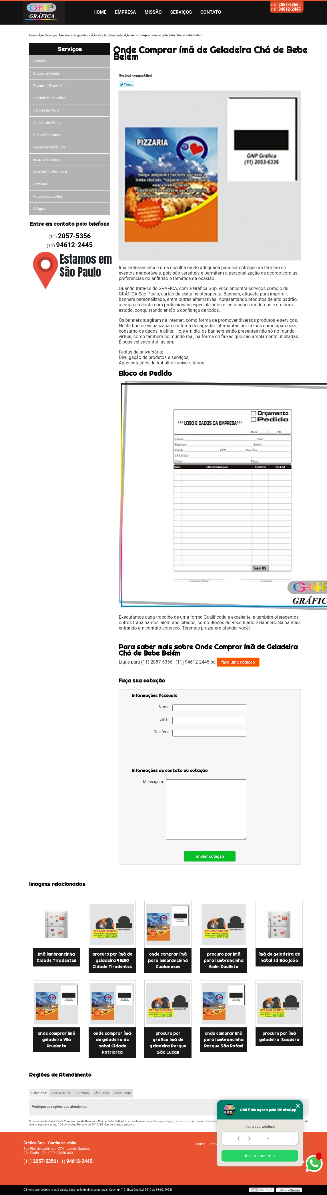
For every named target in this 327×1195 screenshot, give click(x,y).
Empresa (125, 12)
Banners (39, 61)
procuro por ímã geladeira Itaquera (279, 1036)
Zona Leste (122, 1093)
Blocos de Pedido (46, 74)
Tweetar (126, 84)
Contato (210, 12)
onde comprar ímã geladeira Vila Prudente (56, 1040)
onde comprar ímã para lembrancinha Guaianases (168, 960)
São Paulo (101, 1093)
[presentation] (168, 753)
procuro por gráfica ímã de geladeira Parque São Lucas (167, 1043)
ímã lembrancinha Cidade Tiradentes (56, 957)
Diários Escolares (46, 135)
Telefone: (200, 733)
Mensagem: (194, 809)
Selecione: (39, 1093)
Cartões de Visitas (47, 123)
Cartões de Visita (46, 110)
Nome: (202, 707)
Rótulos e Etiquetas (48, 196)
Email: (202, 720)
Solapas (39, 209)
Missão (153, 12)
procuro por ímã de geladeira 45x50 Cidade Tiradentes (112, 960)
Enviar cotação (210, 856)
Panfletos (40, 184)
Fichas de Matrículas (49, 147)
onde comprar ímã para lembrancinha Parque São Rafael (224, 1040)
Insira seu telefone (259, 1126)
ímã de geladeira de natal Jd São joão (279, 957)
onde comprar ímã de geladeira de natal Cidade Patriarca (112, 1043)
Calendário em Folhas (50, 98)
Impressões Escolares (50, 172)
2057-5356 (288, 4)
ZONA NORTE (62, 1093)
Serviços (181, 12)
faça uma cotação (238, 662)
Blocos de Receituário (50, 86)
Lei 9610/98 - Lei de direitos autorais (111, 1124)
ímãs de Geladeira (47, 160)
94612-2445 (289, 9)
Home (99, 12)
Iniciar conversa (260, 1155)
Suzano (83, 1093)
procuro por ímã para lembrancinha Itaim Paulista (224, 960)
